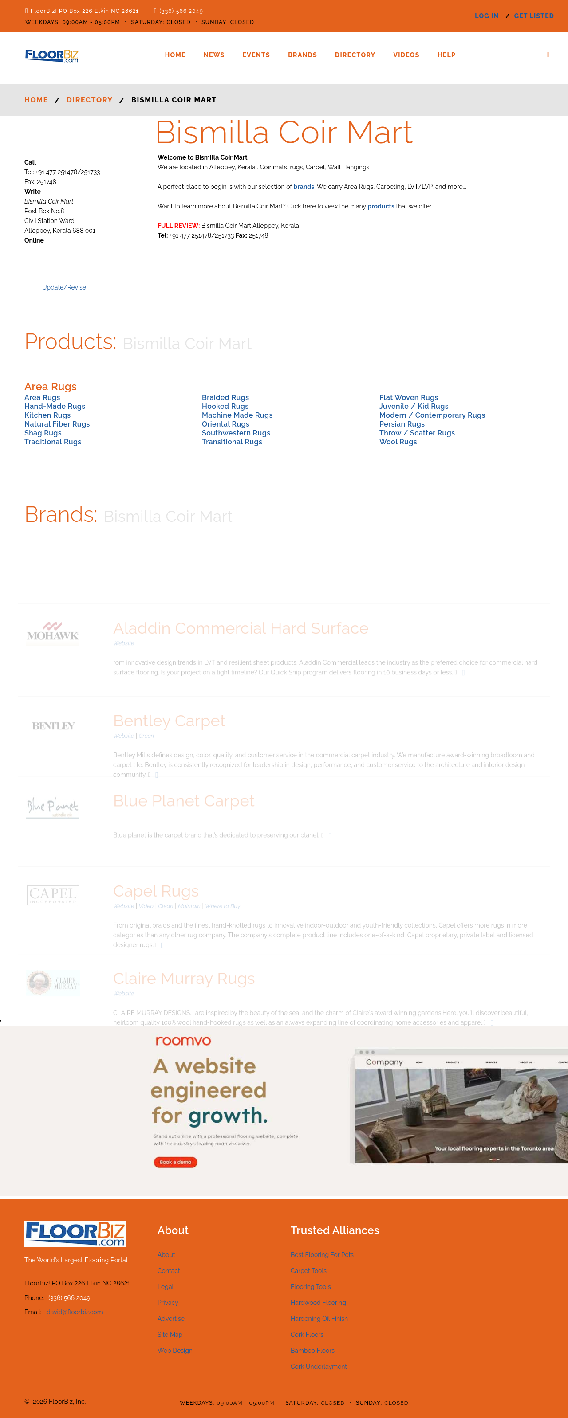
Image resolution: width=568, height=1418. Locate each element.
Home (175, 55)
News (214, 55)
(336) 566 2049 (181, 11)
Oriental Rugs (225, 424)
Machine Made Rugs (237, 415)
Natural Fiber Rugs (57, 424)
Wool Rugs (398, 442)
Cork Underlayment (319, 1366)
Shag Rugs (43, 433)
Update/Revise (64, 287)
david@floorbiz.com (75, 1312)
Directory (355, 55)
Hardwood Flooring (318, 1302)
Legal (166, 1286)
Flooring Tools (311, 1286)
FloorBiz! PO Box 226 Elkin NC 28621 (85, 11)
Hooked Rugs (225, 406)
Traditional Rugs (53, 442)
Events (257, 55)
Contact (169, 1270)
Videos (406, 55)
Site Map (170, 1334)
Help (447, 55)
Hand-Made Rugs (55, 406)
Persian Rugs (402, 424)
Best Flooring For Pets (322, 1254)
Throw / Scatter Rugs (417, 433)
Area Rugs (42, 397)
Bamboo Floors (313, 1350)
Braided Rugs (225, 397)
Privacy (168, 1302)
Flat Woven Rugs (408, 397)
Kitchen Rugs (47, 415)
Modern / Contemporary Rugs (432, 415)
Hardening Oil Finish (319, 1318)
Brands (302, 55)
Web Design (175, 1350)
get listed (534, 16)
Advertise (171, 1318)
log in (487, 16)
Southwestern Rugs (236, 433)
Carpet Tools (309, 1270)
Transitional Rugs (232, 442)
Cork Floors (307, 1334)
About (166, 1254)
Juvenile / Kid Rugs (414, 406)
